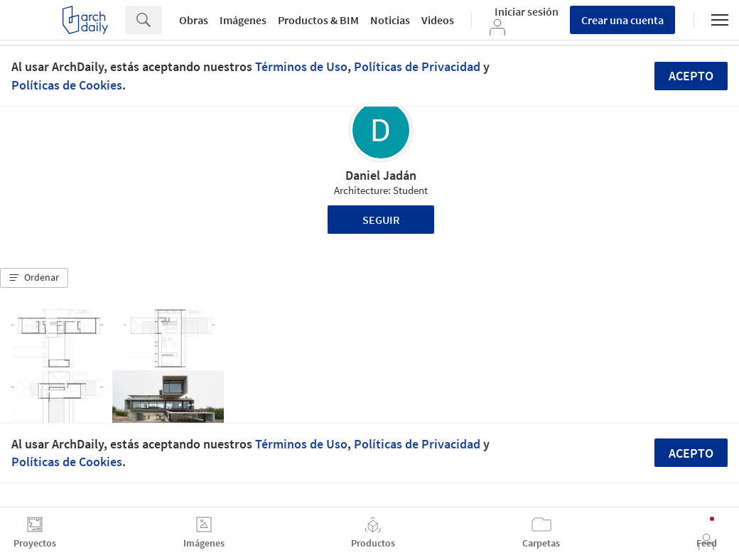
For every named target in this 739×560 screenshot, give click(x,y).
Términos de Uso (301, 66)
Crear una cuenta (622, 20)
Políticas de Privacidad (417, 66)
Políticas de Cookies (66, 85)
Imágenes (243, 20)
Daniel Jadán (380, 175)
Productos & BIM (318, 20)
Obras (193, 20)
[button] (34, 278)
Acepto (691, 76)
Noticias (390, 20)
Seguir (381, 219)
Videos (437, 20)
